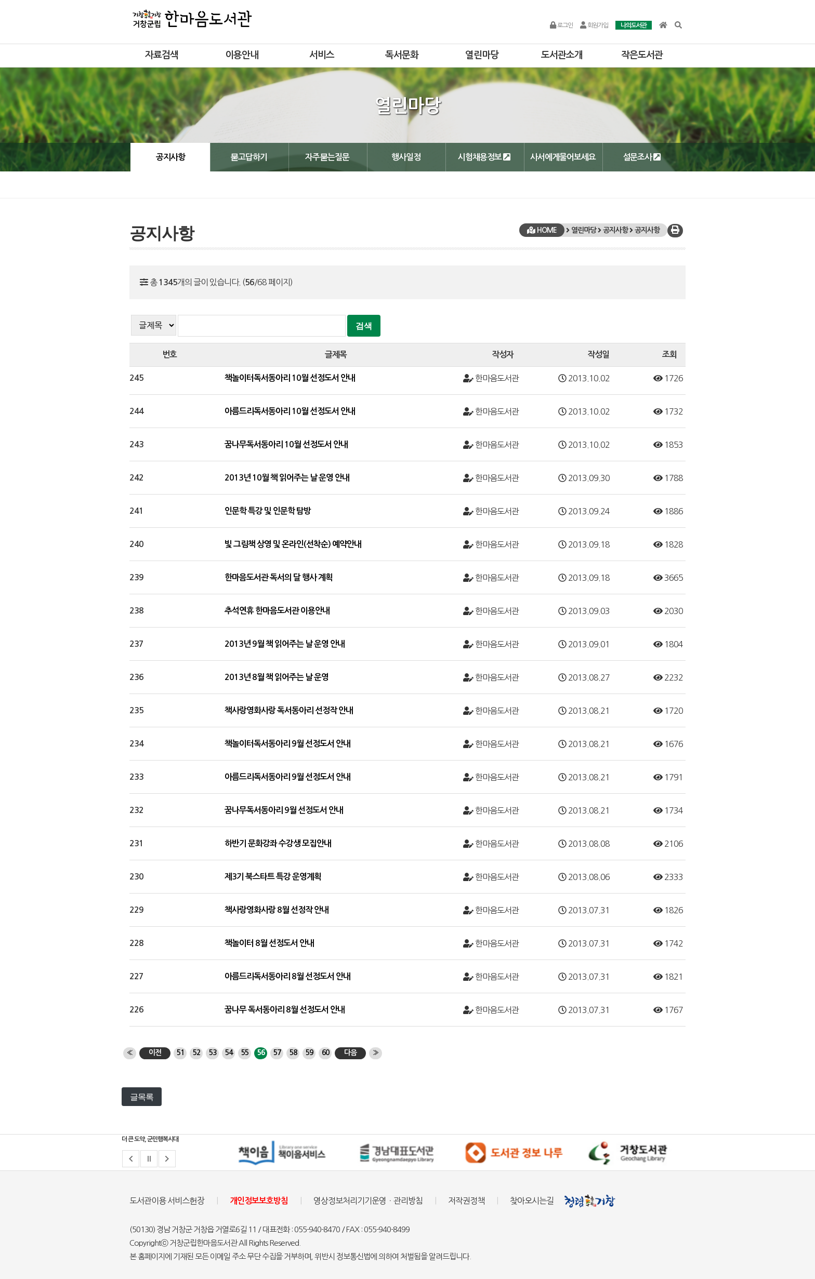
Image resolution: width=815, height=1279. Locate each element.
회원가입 (594, 25)
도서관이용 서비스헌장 (166, 1200)
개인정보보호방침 (259, 1201)
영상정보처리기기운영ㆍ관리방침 (368, 1200)
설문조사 (642, 157)
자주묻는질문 (327, 157)
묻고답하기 (248, 157)
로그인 (561, 25)
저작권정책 (466, 1200)
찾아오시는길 (532, 1200)
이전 (155, 1052)
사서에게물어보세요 (563, 157)
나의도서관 (634, 25)
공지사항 (170, 157)
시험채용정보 (484, 157)
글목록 (141, 1096)
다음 (350, 1052)
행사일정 (405, 157)
